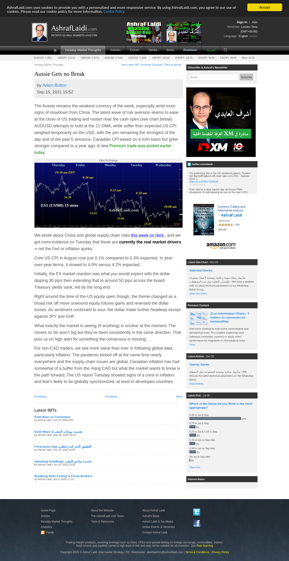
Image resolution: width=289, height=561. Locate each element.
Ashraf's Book (150, 516)
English (243, 36)
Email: (194, 77)
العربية (210, 50)
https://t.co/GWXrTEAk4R (204, 181)
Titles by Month (172, 64)
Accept (264, 7)
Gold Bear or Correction (52, 417)
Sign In (242, 22)
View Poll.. (195, 467)
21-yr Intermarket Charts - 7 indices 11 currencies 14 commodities (229, 317)
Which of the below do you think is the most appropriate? (221, 405)
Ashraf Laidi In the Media (157, 521)
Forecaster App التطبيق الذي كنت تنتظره (62, 446)
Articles (115, 50)
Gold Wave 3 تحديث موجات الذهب (58, 432)
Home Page (48, 510)
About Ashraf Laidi (153, 510)
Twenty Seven (199, 364)
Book (170, 50)
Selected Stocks (201, 270)
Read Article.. (197, 383)
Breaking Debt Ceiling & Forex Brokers (63, 476)
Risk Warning (204, 545)
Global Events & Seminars (158, 527)
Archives (111, 396)
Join (255, 22)
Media (153, 50)
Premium (190, 50)
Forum (134, 50)
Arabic (253, 36)
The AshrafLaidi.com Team (107, 516)
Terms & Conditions (197, 552)
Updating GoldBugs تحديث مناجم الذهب (63, 461)
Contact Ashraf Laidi (154, 532)
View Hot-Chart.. (199, 293)
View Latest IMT (130, 64)
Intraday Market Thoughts (83, 50)
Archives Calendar (151, 64)
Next (179, 396)
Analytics (46, 527)
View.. (193, 344)
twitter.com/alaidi (202, 164)
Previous (40, 396)
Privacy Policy (220, 552)
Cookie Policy (114, 11)
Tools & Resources (102, 521)
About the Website (102, 510)
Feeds (48, 532)
